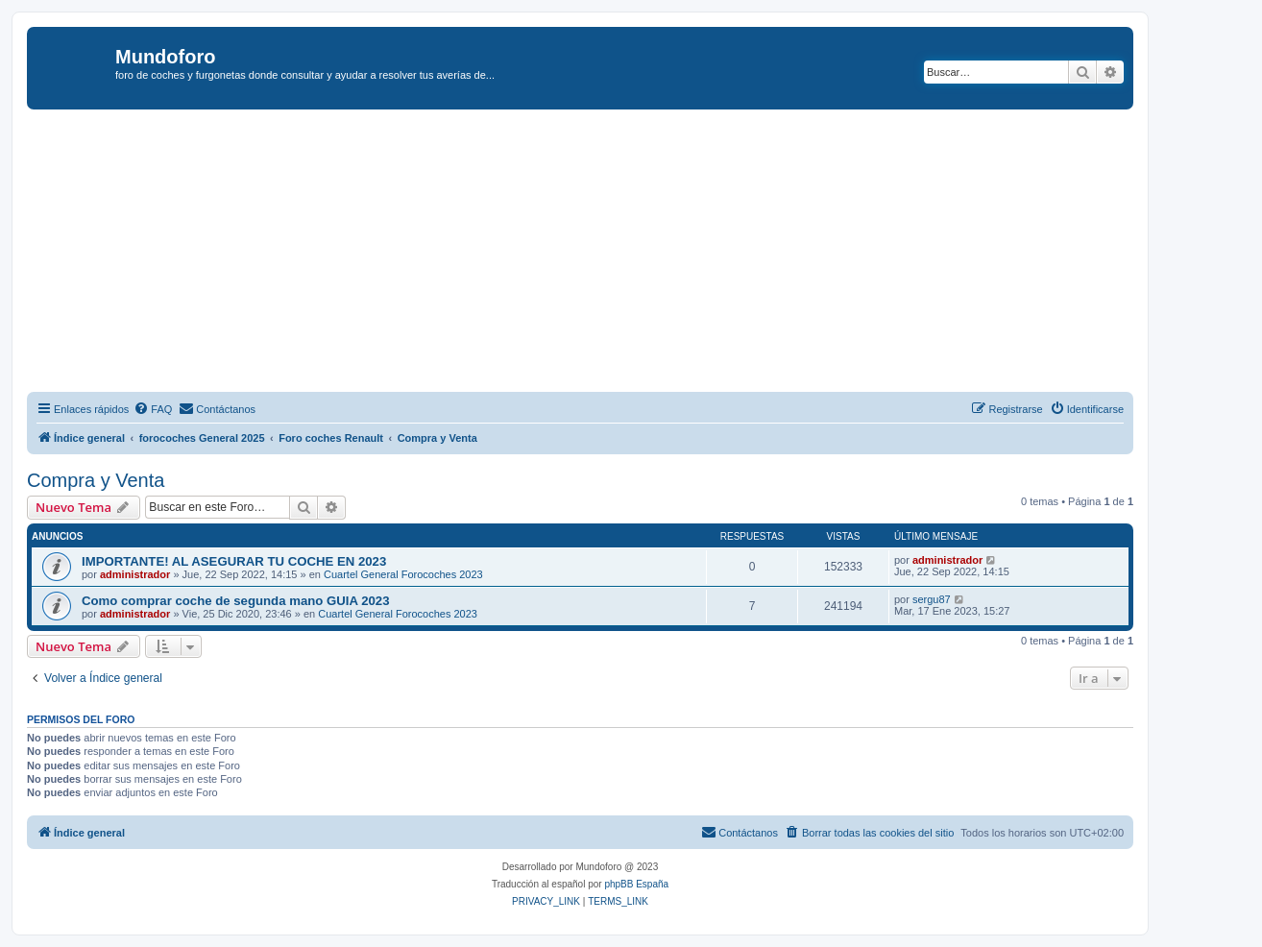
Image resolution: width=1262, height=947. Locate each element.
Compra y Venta (95, 480)
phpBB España (636, 884)
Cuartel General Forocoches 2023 (403, 574)
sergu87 (931, 599)
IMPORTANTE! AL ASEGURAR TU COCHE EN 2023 (234, 561)
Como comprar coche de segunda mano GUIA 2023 (236, 601)
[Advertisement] (603, 253)
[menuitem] (152, 409)
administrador (135, 574)
